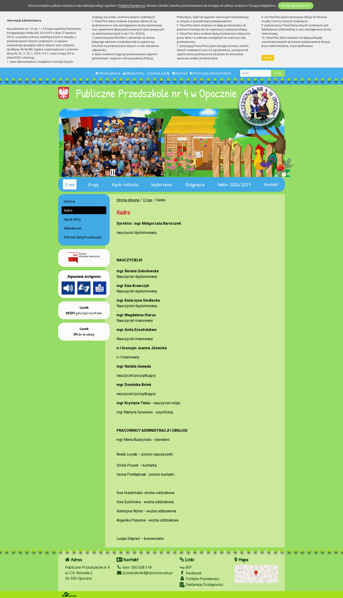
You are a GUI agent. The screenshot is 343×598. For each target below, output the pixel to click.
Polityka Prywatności (199, 578)
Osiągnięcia (194, 184)
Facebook (190, 573)
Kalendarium (72, 228)
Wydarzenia (161, 184)
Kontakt (271, 184)
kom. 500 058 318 (134, 567)
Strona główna (107, 73)
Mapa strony (133, 73)
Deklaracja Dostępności (201, 584)
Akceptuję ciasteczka (295, 5)
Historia (69, 201)
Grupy (93, 184)
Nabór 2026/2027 (234, 184)
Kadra (68, 210)
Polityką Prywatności (131, 5)
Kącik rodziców (125, 184)
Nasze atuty (72, 219)
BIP (186, 567)
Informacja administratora (210, 73)
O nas (70, 184)
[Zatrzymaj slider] (112, 172)
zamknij (268, 58)
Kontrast (180, 73)
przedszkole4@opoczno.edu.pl (145, 573)
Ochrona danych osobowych (83, 237)
